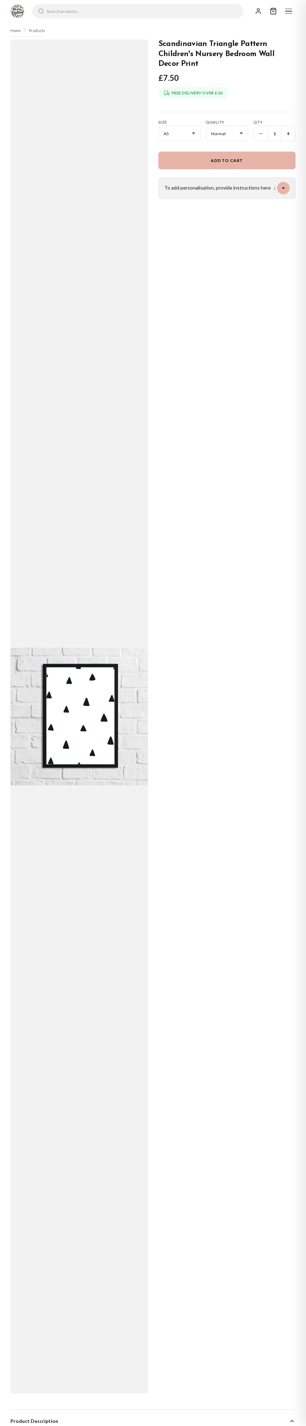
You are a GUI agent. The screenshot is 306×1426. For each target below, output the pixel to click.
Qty (258, 122)
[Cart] (273, 11)
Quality (215, 122)
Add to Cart (227, 160)
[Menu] (289, 11)
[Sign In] (258, 11)
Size (162, 122)
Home (15, 30)
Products (37, 30)
